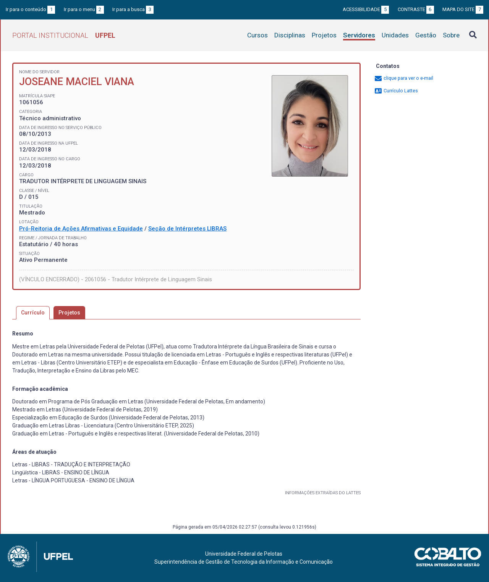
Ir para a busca (133, 9)
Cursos (257, 35)
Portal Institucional (63, 35)
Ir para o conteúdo (30, 9)
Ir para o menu (84, 9)
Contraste (416, 9)
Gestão (425, 35)
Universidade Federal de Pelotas (243, 554)
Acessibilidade (366, 9)
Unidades (395, 35)
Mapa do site (462, 9)
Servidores (359, 35)
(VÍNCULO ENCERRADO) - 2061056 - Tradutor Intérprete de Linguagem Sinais (115, 279)
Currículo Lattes (396, 91)
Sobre (451, 35)
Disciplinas (289, 35)
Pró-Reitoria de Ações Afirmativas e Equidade (81, 228)
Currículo (33, 313)
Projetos (324, 35)
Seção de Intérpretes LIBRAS (187, 228)
